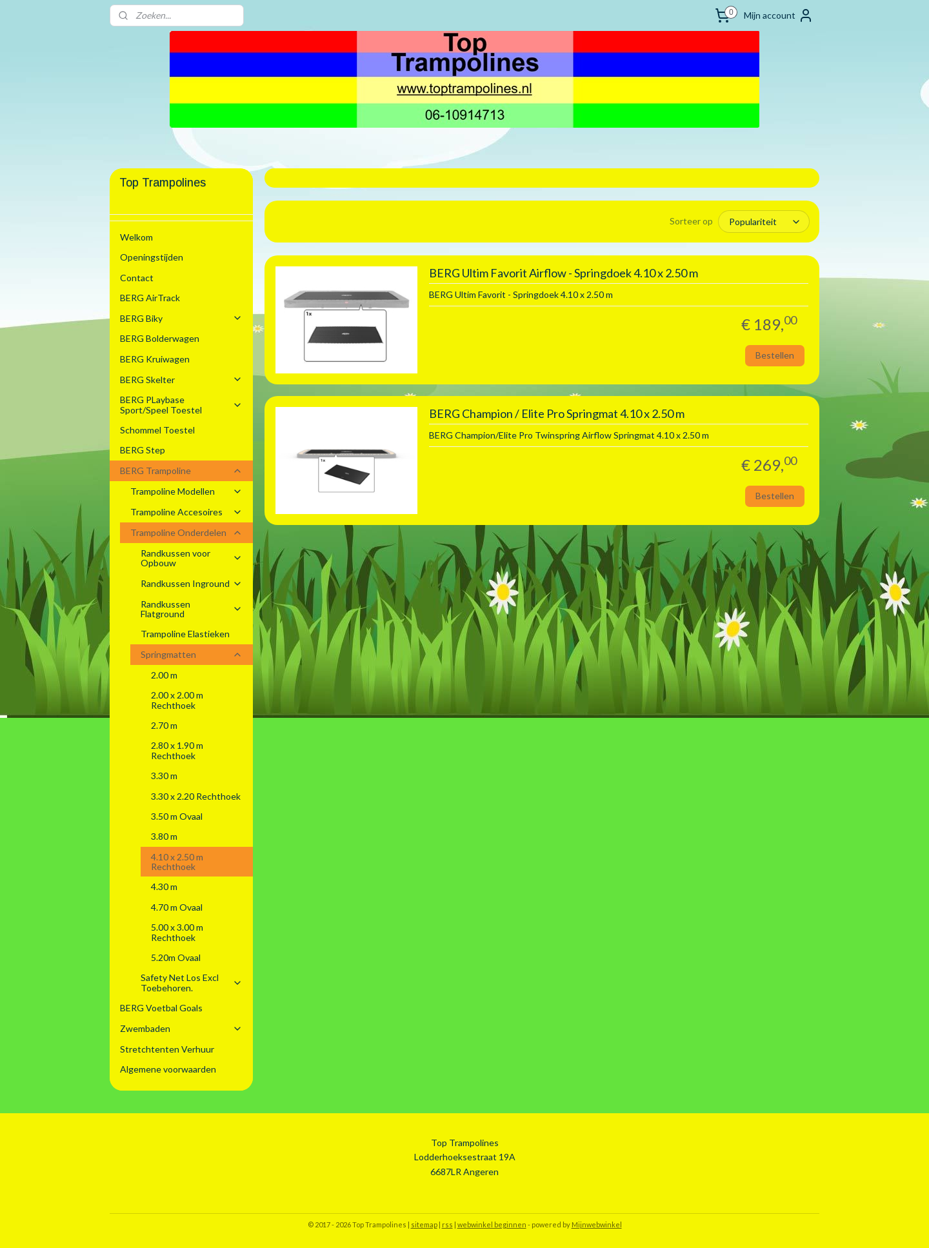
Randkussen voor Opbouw (192, 558)
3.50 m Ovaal (177, 816)
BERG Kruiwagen (155, 358)
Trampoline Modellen (186, 491)
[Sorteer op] (764, 221)
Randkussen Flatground (192, 609)
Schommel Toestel (157, 429)
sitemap (424, 1224)
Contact (137, 277)
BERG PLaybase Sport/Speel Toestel (181, 404)
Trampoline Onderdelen (186, 532)
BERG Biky (181, 318)
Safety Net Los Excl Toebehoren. (192, 982)
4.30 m (164, 886)
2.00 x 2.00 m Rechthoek (177, 699)
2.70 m (164, 725)
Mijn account (779, 15)
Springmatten (192, 654)
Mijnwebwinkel (597, 1224)
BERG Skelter (181, 379)
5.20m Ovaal (176, 957)
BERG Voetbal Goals (161, 1007)
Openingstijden (151, 257)
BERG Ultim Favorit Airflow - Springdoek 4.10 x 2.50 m (562, 273)
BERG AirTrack (150, 297)
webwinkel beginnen (491, 1224)
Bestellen (774, 355)
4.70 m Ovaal (177, 907)
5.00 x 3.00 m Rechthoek (177, 932)
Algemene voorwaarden (168, 1069)
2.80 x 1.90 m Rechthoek (177, 750)
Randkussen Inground (192, 583)
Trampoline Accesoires (186, 511)
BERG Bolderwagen (159, 338)
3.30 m (164, 775)
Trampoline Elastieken (185, 633)
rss (447, 1224)
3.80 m (164, 836)
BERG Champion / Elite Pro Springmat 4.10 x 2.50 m (556, 414)
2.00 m (164, 674)
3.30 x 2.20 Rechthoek (196, 796)
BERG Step (142, 449)
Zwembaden (181, 1028)
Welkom (136, 237)
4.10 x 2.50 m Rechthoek (177, 861)
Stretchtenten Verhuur (167, 1049)
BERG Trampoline (181, 470)
